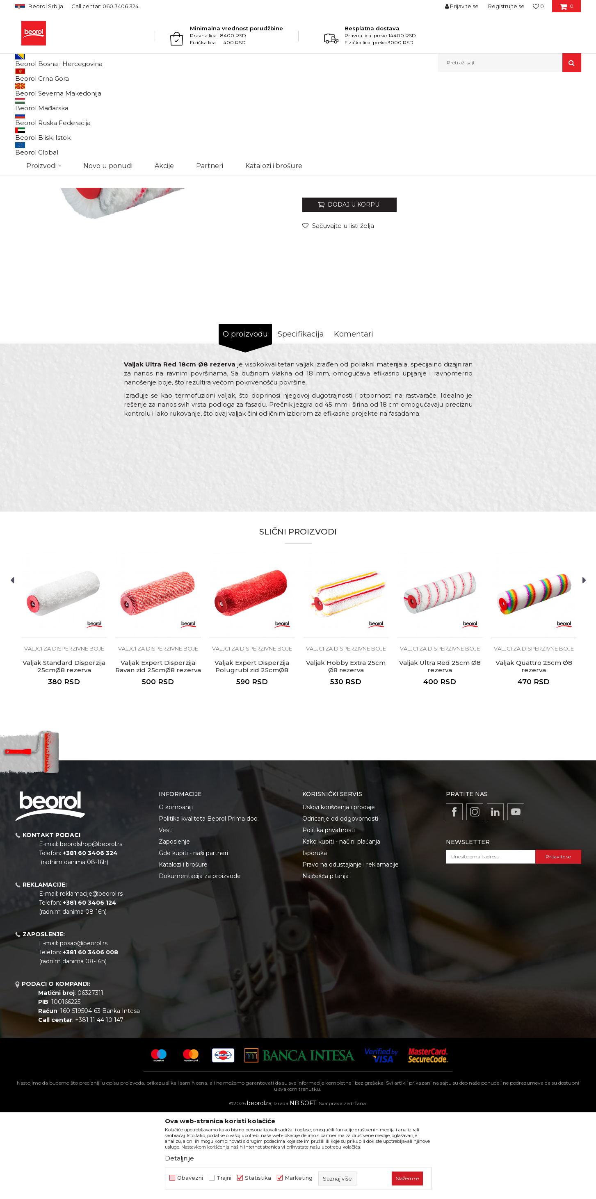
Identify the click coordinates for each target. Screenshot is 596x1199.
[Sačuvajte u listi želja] (338, 310)
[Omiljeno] (538, 6)
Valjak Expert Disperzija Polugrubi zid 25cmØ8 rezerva (252, 755)
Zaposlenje (174, 926)
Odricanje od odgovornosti (340, 903)
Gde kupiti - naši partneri (193, 937)
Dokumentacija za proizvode (200, 960)
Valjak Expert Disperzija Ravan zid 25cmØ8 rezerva (158, 751)
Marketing (299, 1178)
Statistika (258, 1178)
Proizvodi (47, 89)
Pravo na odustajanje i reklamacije (350, 949)
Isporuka (314, 937)
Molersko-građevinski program (101, 89)
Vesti (166, 914)
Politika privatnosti (328, 914)
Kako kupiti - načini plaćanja (341, 926)
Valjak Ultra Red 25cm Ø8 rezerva (440, 751)
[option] (64, 719)
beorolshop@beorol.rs (91, 928)
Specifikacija (301, 418)
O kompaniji (176, 891)
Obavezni (190, 1178)
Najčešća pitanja (325, 960)
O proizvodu (245, 418)
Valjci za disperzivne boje (190, 89)
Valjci (149, 89)
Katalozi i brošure (183, 949)
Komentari (353, 418)
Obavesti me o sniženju (549, 259)
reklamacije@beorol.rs (91, 978)
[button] (509, 63)
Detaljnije (179, 1158)
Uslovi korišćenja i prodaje (338, 891)
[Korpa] (566, 9)
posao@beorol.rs (83, 1027)
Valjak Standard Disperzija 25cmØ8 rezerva (64, 751)
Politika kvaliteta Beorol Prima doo (208, 903)
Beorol (22, 89)
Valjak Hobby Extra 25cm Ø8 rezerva (346, 751)
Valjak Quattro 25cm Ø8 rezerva (534, 751)
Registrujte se (506, 6)
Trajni (224, 1178)
